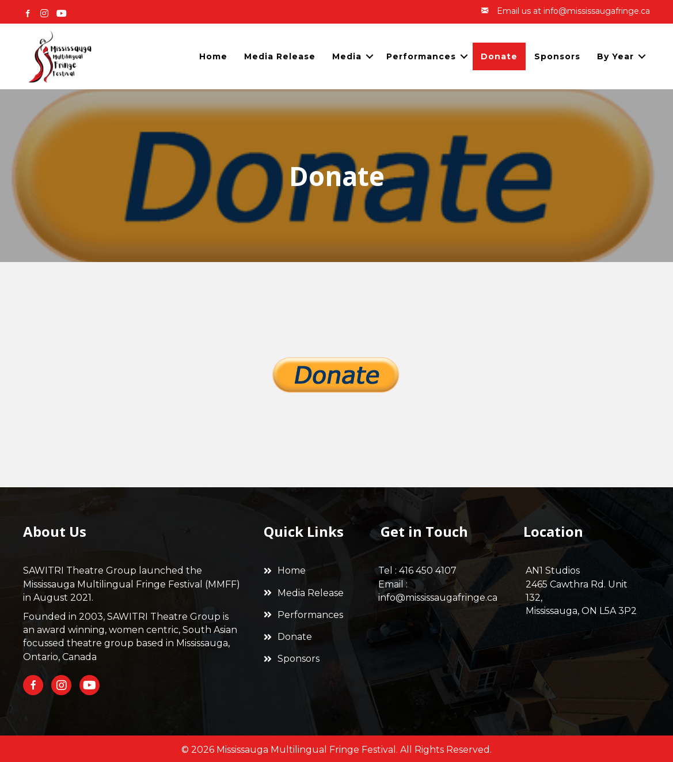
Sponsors (557, 56)
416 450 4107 (428, 570)
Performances (421, 56)
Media (347, 56)
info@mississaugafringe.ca (437, 597)
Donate (499, 56)
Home (213, 56)
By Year (615, 56)
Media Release (279, 56)
